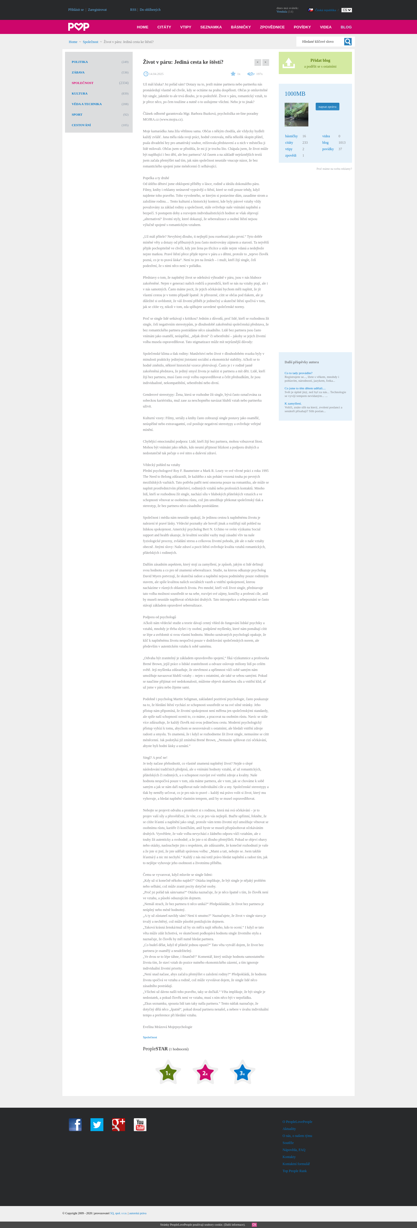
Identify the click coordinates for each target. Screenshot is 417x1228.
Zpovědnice (272, 27)
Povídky (302, 27)
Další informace (234, 1224)
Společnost (90, 42)
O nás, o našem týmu (297, 1136)
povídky (328, 149)
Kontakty (289, 1157)
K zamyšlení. (293, 403)
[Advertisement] (315, 262)
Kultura (80, 93)
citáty (289, 143)
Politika (80, 62)
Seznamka (211, 27)
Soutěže (288, 1143)
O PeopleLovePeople (297, 1122)
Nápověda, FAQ (294, 1150)
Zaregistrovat (97, 10)
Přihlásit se (76, 10)
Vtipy (186, 27)
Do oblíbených (150, 10)
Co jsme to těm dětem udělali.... (305, 388)
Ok (254, 1224)
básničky (291, 136)
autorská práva (137, 1213)
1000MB (295, 93)
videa (326, 136)
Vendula (281, 11)
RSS (133, 10)
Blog (346, 27)
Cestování (81, 125)
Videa (326, 27)
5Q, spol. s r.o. (118, 1213)
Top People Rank (295, 1171)
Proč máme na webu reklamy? (334, 168)
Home (142, 27)
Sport (77, 114)
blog (325, 143)
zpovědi (290, 155)
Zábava (78, 72)
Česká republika (326, 10)
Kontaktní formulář (296, 1164)
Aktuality (289, 1129)
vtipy (289, 149)
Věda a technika (87, 104)
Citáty (164, 27)
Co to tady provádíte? (298, 373)
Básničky (241, 27)
